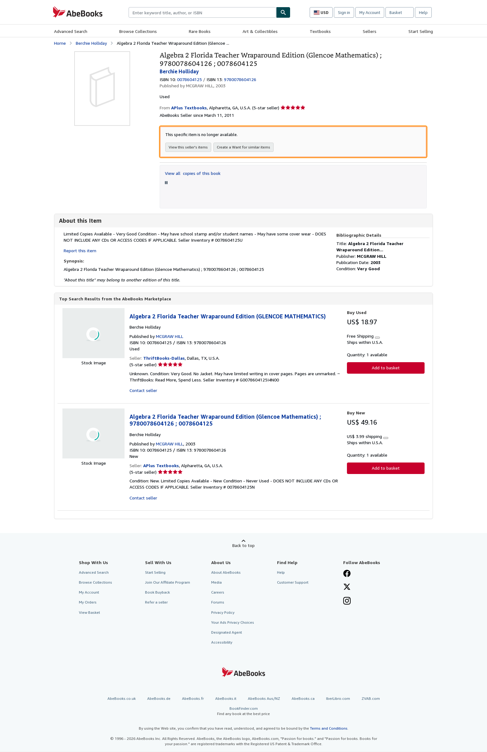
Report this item (80, 250)
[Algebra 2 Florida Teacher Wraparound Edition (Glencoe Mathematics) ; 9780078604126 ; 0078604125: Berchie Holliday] (102, 54)
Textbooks (320, 31)
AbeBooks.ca (303, 698)
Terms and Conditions (329, 728)
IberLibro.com (338, 698)
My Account (369, 12)
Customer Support (292, 582)
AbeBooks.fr (193, 698)
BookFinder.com (243, 711)
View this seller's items (188, 147)
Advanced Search (70, 31)
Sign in (344, 12)
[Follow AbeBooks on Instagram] (347, 601)
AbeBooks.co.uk (121, 698)
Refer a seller (156, 602)
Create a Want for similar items (243, 147)
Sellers (369, 31)
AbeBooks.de (159, 698)
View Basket (89, 612)
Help (423, 12)
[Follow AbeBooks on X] (347, 588)
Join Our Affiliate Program (167, 582)
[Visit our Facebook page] (347, 574)
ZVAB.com (371, 698)
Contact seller (143, 390)
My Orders (88, 602)
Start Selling (420, 31)
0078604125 (189, 79)
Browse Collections (138, 31)
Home (60, 43)
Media (216, 582)
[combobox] (202, 12)
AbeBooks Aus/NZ (264, 698)
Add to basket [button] (386, 368)
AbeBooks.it (225, 698)
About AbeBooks (226, 572)
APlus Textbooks (161, 465)
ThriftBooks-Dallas (164, 358)
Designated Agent (226, 632)
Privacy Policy (222, 612)
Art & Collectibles (260, 31)
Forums (217, 602)
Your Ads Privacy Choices (232, 622)
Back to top (243, 545)
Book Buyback (157, 592)
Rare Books (200, 31)
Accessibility (221, 642)
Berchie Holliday (91, 43)
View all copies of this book (193, 173)
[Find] (283, 12)
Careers (217, 592)
